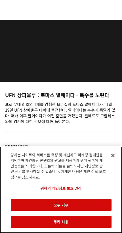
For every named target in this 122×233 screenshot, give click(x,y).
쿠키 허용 (61, 221)
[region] (61, 189)
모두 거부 (61, 205)
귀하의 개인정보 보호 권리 (61, 188)
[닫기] (113, 155)
